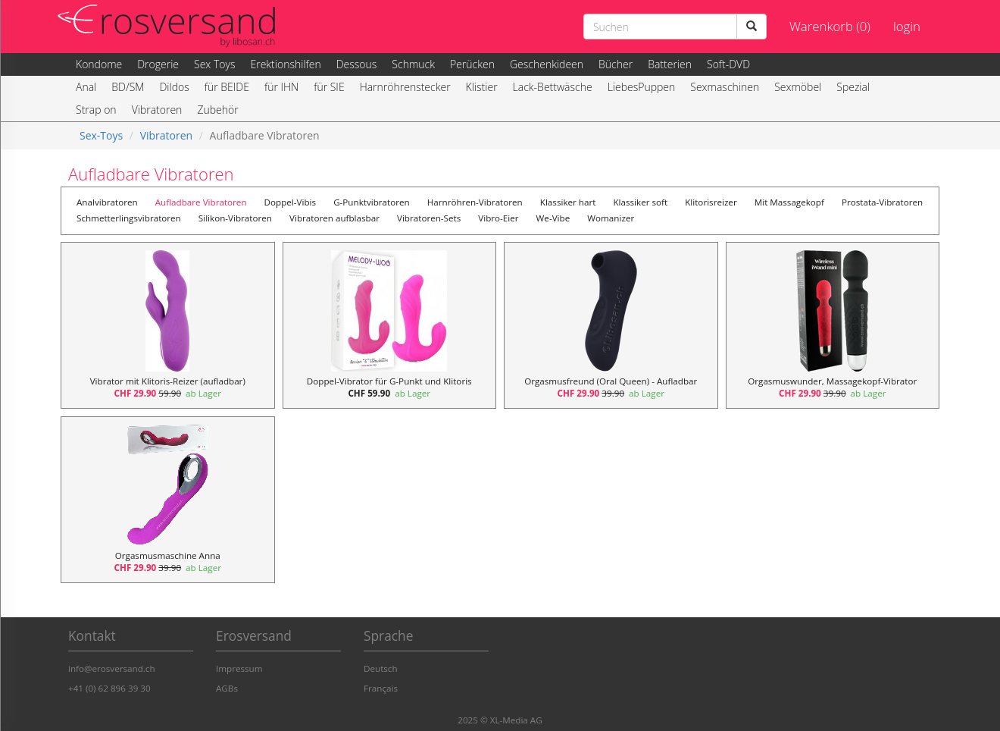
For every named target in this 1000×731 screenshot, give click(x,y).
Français (381, 688)
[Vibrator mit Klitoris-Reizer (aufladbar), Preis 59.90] (168, 325)
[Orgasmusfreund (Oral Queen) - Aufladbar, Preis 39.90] (611, 325)
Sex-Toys (101, 135)
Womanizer (610, 218)
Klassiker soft (640, 202)
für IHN (281, 87)
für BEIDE (227, 87)
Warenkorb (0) (829, 26)
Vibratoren (157, 109)
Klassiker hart (568, 202)
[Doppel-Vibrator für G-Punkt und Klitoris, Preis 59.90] (390, 325)
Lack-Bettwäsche (552, 87)
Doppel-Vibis (290, 202)
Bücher (615, 64)
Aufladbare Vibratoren (201, 202)
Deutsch (381, 668)
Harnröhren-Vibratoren (475, 202)
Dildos (174, 87)
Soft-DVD (728, 64)
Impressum (239, 668)
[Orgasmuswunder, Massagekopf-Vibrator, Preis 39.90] (833, 325)
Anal (86, 87)
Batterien (670, 64)
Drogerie (158, 64)
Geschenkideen (546, 64)
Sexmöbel (797, 87)
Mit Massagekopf (789, 202)
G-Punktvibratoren (371, 202)
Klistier (482, 87)
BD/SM (127, 87)
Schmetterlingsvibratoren (129, 218)
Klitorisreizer (710, 202)
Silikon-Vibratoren (235, 218)
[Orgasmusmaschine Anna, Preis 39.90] (168, 499)
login (906, 26)
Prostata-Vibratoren (882, 202)
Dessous (356, 64)
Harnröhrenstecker (405, 87)
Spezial (853, 87)
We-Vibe (553, 218)
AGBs (227, 688)
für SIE (329, 87)
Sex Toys (214, 64)
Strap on (96, 109)
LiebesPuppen (642, 87)
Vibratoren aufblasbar (334, 218)
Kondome (99, 64)
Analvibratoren (107, 202)
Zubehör (217, 109)
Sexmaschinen (724, 87)
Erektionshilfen (285, 64)
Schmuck (413, 64)
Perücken (472, 64)
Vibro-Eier (498, 218)
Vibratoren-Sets (429, 218)
